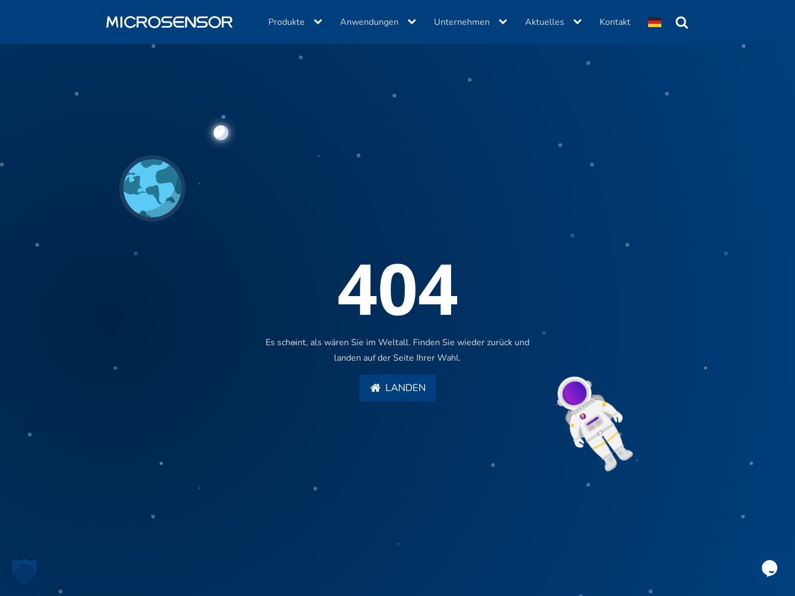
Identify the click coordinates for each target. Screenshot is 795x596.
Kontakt (615, 22)
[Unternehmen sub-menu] (505, 22)
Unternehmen (462, 22)
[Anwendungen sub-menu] (414, 22)
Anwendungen (369, 22)
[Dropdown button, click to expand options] (654, 22)
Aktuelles (544, 22)
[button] (397, 388)
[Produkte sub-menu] (320, 22)
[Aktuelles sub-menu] (579, 22)
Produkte (286, 22)
